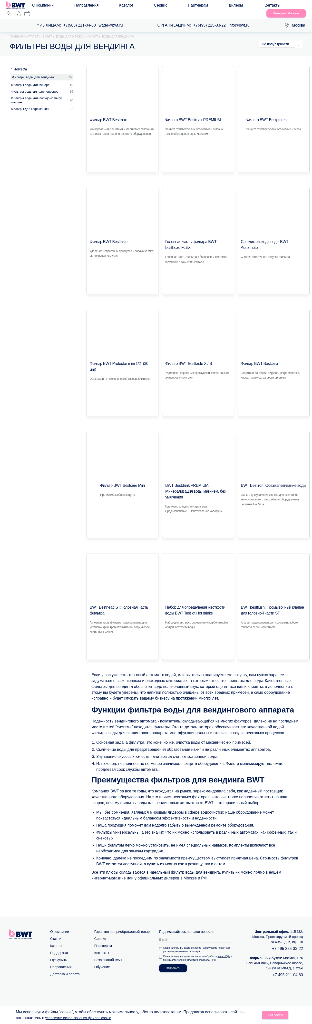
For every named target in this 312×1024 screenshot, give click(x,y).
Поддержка (59, 947)
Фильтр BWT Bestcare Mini (122, 480)
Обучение (102, 961)
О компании (47, 6)
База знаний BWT (108, 954)
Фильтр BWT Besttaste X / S (185, 358)
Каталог (98, 6)
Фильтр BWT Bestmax (106, 114)
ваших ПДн (225, 950)
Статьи (55, 933)
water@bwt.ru (111, 19)
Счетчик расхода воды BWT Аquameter (273, 236)
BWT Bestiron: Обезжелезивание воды (269, 480)
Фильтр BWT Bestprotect (264, 114)
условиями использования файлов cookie (82, 1018)
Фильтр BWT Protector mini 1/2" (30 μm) (120, 358)
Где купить (58, 954)
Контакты (181, 6)
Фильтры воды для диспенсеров (34, 86)
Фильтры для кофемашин (30, 103)
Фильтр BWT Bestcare (257, 358)
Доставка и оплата (65, 968)
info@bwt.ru (239, 19)
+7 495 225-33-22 (287, 943)
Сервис (117, 6)
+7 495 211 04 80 (288, 969)
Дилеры (160, 6)
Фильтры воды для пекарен (31, 79)
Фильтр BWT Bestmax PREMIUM (189, 114)
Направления (74, 6)
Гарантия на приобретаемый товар (122, 926)
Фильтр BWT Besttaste (106, 236)
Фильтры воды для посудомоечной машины (36, 94)
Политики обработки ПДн (204, 954)
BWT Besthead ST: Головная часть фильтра (122, 602)
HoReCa (20, 63)
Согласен (275, 1016)
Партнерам (138, 6)
